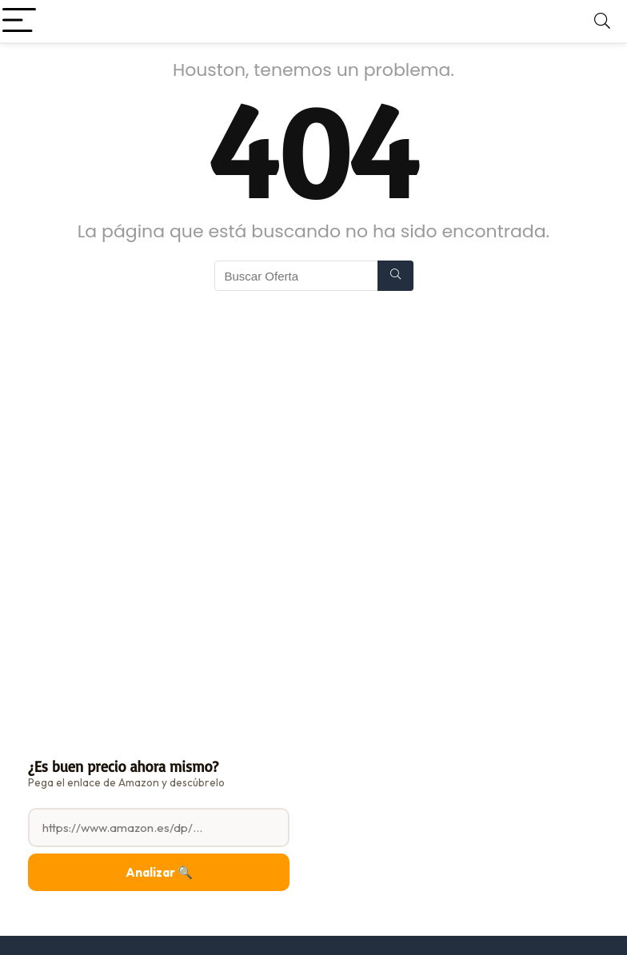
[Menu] (19, 21)
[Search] (602, 21)
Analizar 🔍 (159, 872)
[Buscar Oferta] (395, 276)
